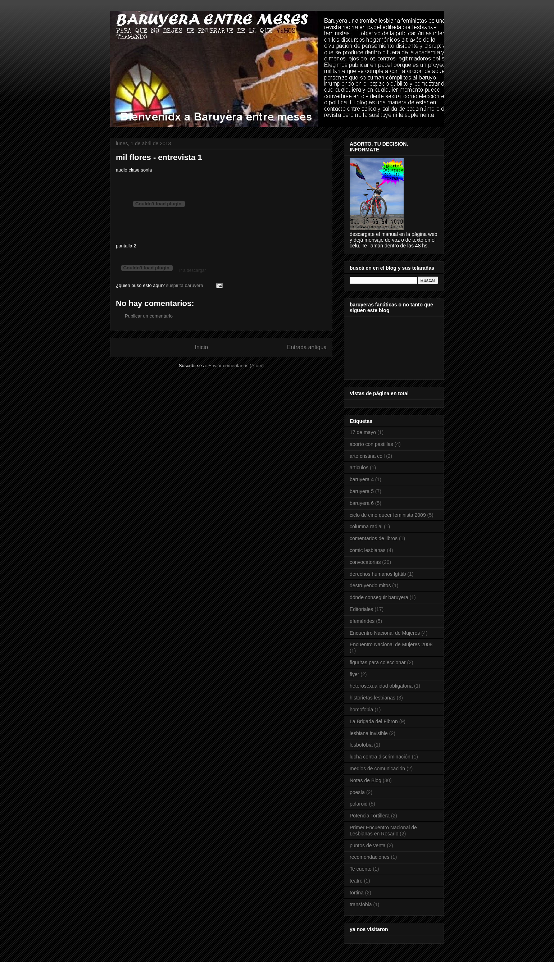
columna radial (366, 526)
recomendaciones (370, 857)
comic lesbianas (368, 550)
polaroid (359, 804)
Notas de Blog (365, 780)
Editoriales (361, 609)
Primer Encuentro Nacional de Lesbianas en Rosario (383, 830)
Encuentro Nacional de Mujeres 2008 (391, 644)
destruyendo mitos (370, 585)
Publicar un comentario (149, 316)
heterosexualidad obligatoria (381, 686)
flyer (354, 674)
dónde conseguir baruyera (379, 597)
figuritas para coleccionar (378, 662)
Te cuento (361, 869)
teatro (356, 881)
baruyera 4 (362, 479)
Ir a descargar (192, 270)
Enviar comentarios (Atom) (236, 365)
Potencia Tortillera (370, 816)
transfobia (361, 904)
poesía (357, 792)
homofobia (361, 709)
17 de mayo (363, 432)
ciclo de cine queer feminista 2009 (388, 515)
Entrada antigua (307, 347)
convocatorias (365, 562)
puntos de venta (368, 845)
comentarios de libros (374, 538)
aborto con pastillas (371, 444)
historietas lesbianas (372, 698)
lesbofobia (361, 745)
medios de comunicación (377, 768)
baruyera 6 (362, 503)
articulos (359, 467)
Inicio (201, 347)
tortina (357, 892)
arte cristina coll (367, 456)
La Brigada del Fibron (374, 721)
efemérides (362, 621)
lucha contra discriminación (380, 757)
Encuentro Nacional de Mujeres (385, 633)
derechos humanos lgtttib (378, 574)
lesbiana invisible (369, 733)
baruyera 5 (362, 491)
